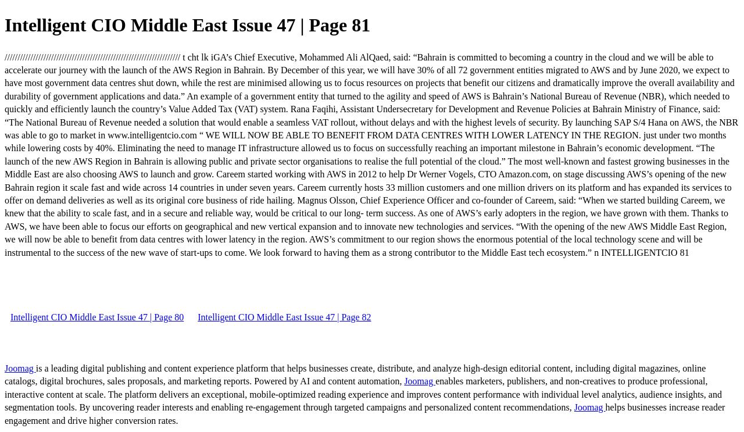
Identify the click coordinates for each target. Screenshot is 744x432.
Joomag (20, 368)
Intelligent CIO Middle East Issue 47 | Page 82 (284, 317)
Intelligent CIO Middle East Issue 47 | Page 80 (97, 317)
